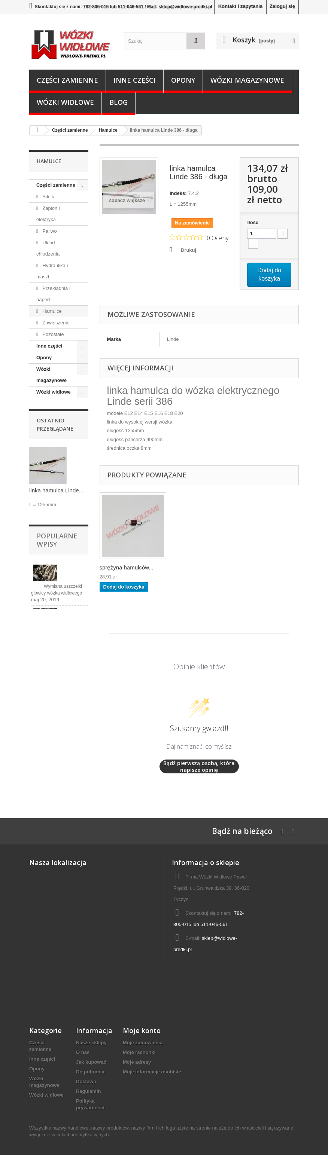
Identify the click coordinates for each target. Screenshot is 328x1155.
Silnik (47, 196)
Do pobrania (90, 1072)
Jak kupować (91, 1062)
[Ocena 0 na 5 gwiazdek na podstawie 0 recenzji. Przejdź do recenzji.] (199, 237)
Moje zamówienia (143, 1042)
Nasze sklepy (91, 1042)
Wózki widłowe (65, 102)
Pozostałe (52, 334)
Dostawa (86, 1081)
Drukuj (188, 250)
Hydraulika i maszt (52, 271)
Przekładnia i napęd (53, 293)
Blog (118, 102)
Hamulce (51, 311)
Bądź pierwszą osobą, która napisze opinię (199, 766)
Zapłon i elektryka (48, 213)
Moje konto (142, 1030)
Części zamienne (67, 80)
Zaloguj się (282, 6)
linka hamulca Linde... (56, 490)
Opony (183, 80)
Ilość (252, 222)
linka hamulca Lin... (124, 567)
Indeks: (178, 193)
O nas (82, 1052)
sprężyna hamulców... (201, 567)
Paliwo (49, 231)
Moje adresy (137, 1062)
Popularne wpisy (57, 540)
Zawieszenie (55, 323)
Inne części (134, 80)
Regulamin (88, 1091)
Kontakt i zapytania (240, 6)
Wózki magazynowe (247, 80)
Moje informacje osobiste (152, 1072)
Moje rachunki (139, 1052)
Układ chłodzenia (48, 248)
